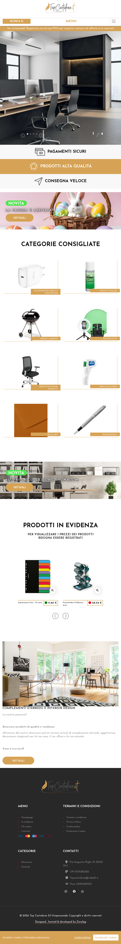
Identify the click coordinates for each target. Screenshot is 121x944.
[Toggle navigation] (113, 21)
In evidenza (27, 822)
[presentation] (22, 136)
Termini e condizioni (76, 817)
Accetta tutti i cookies (106, 937)
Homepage (27, 817)
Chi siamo (26, 826)
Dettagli (20, 218)
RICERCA (16, 21)
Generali (25, 867)
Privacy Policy (73, 822)
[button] (27, 134)
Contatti (25, 831)
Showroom (26, 862)
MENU (71, 21)
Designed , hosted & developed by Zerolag (60, 922)
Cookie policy (73, 826)
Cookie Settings (82, 937)
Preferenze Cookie (75, 831)
